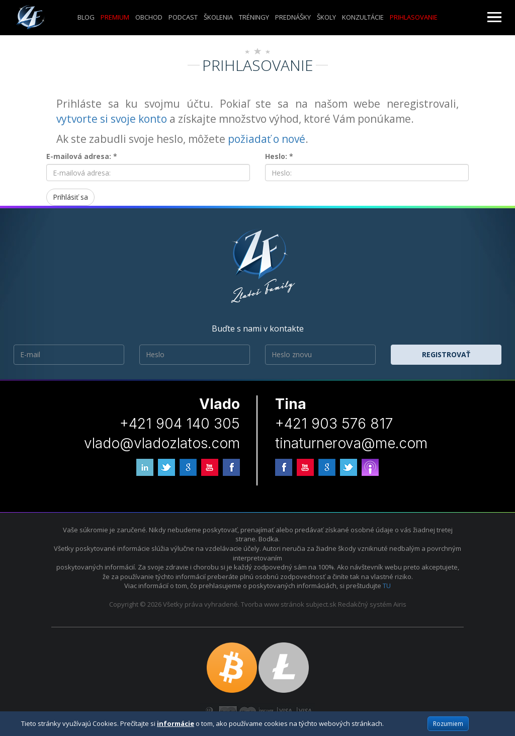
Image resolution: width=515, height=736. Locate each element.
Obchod (148, 17)
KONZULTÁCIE (363, 17)
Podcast (183, 17)
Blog (86, 17)
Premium (115, 17)
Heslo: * (279, 156)
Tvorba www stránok (272, 604)
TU (387, 585)
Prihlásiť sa (70, 197)
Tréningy (254, 17)
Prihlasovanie (414, 17)
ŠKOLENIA (218, 17)
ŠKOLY (326, 17)
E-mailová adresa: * (81, 156)
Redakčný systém (365, 604)
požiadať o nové (266, 139)
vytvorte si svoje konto (111, 119)
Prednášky (293, 17)
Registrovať (446, 354)
